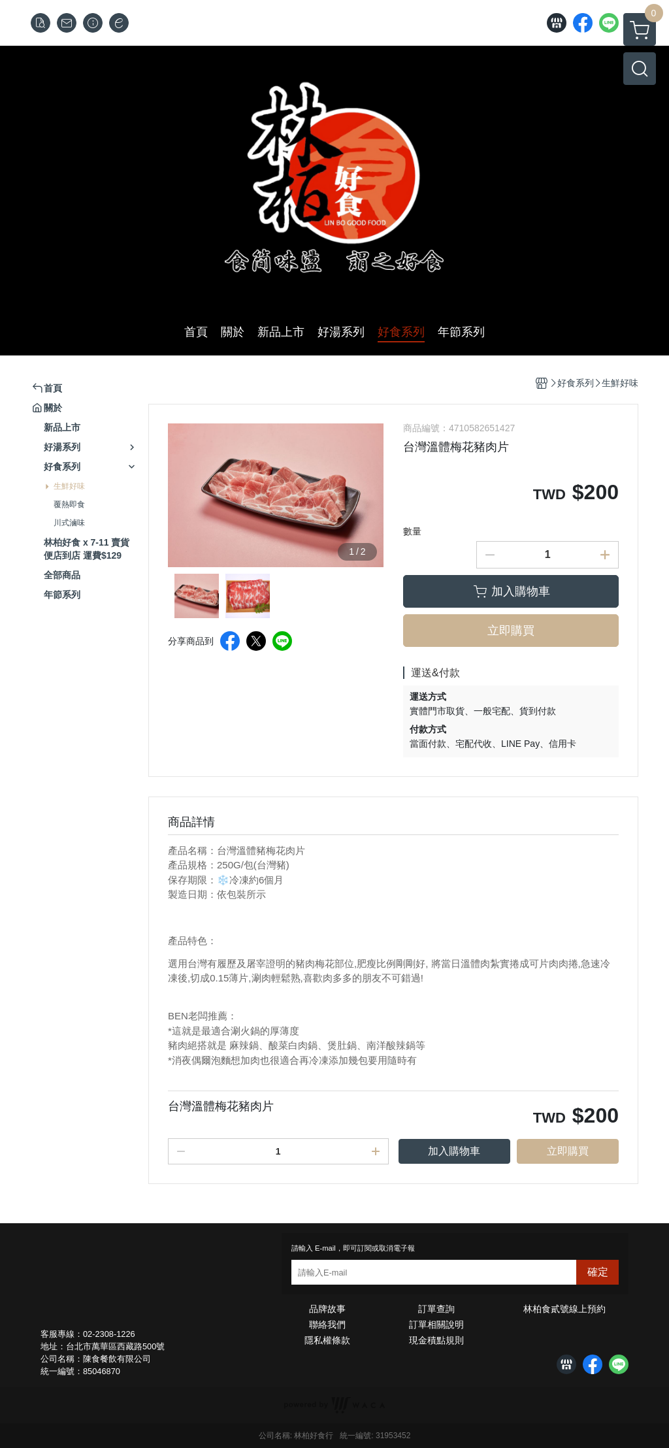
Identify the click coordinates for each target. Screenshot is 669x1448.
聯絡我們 (327, 1324)
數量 (412, 531)
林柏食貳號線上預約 (564, 1308)
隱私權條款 (327, 1340)
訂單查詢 (436, 1308)
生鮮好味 (69, 486)
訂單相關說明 (436, 1324)
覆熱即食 (69, 504)
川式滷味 (69, 522)
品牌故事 (327, 1308)
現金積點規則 (436, 1340)
